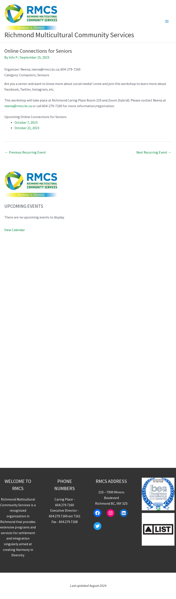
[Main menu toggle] (167, 21)
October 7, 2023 (26, 122)
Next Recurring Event (153, 152)
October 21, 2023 (27, 128)
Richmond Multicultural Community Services (69, 34)
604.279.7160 (64, 505)
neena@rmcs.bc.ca (18, 106)
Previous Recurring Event (25, 152)
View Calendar (14, 230)
